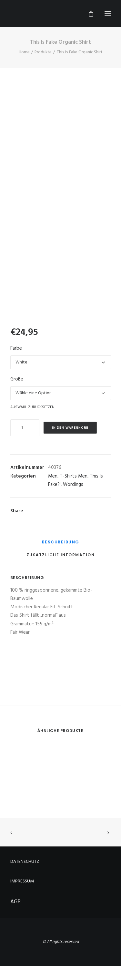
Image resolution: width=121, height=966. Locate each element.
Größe (16, 379)
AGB (15, 902)
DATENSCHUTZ (24, 861)
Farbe (16, 348)
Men (52, 476)
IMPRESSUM (22, 881)
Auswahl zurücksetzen (32, 407)
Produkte (43, 52)
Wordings (73, 484)
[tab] (61, 544)
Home (24, 52)
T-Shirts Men (73, 476)
